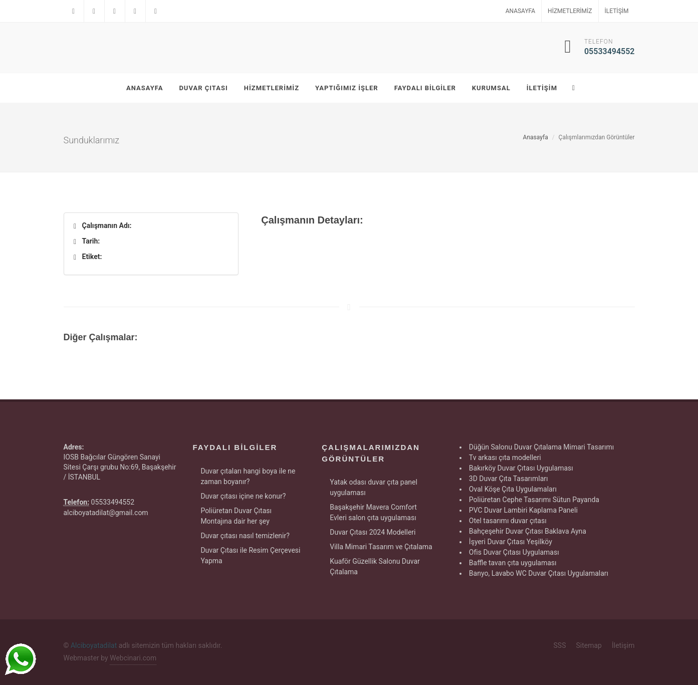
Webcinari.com (133, 658)
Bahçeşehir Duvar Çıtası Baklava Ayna (527, 531)
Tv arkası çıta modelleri (505, 457)
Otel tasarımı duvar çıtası (508, 521)
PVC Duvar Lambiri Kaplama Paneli (523, 510)
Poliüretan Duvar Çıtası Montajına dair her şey (236, 516)
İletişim (617, 11)
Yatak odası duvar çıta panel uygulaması (373, 487)
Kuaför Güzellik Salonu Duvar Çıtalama (375, 566)
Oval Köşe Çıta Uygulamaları (513, 489)
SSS (560, 645)
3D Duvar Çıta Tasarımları (508, 479)
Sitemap (588, 645)
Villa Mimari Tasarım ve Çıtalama (381, 547)
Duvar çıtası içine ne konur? (243, 496)
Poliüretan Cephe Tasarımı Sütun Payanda (534, 500)
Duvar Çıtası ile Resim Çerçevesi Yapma (250, 555)
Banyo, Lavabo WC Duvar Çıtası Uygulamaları (538, 573)
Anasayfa (520, 11)
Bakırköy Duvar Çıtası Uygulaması (521, 468)
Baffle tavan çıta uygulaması (513, 563)
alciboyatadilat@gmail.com (106, 513)
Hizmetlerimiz (570, 11)
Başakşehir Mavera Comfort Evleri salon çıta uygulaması (373, 512)
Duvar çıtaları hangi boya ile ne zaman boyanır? (247, 476)
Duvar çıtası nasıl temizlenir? (244, 536)
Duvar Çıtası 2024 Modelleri (372, 532)
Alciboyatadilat (94, 645)
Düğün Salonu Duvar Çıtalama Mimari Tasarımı (541, 447)
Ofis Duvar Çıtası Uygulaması (514, 552)
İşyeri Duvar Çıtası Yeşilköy (510, 542)
